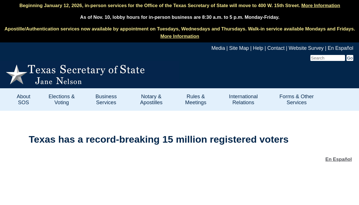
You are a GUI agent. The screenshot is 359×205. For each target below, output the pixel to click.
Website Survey (306, 48)
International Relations (243, 99)
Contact (276, 48)
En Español (340, 48)
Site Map (239, 48)
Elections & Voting (62, 99)
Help (258, 48)
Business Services (106, 99)
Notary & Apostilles (151, 99)
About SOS (23, 99)
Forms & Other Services (296, 99)
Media (218, 48)
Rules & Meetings (196, 99)
